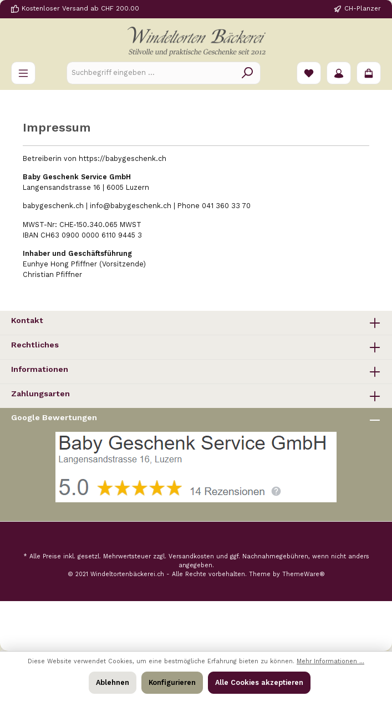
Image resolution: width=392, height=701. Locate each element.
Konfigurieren (172, 682)
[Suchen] (248, 73)
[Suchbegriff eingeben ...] (151, 73)
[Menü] (23, 73)
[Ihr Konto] (339, 73)
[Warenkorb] (369, 73)
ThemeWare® (303, 574)
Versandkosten (191, 556)
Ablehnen (112, 682)
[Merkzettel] (309, 73)
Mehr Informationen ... (330, 661)
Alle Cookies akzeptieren (259, 682)
